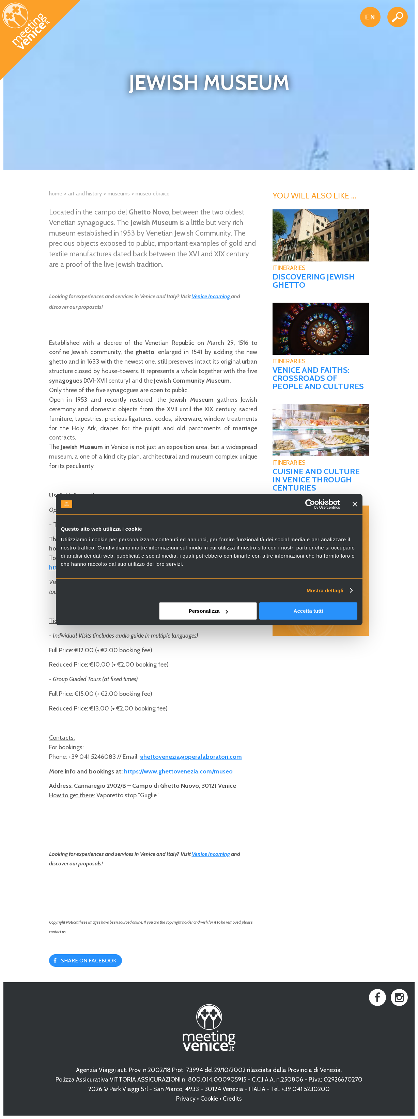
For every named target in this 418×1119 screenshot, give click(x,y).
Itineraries (289, 268)
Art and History (85, 193)
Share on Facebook (88, 960)
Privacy (186, 1098)
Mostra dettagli (325, 590)
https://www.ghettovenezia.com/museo (178, 771)
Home (55, 193)
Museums (119, 193)
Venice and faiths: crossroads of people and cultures (318, 378)
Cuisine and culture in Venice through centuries (316, 479)
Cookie (209, 1098)
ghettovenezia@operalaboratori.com (191, 757)
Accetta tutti (308, 611)
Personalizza (208, 611)
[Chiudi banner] (355, 504)
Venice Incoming (211, 296)
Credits (232, 1098)
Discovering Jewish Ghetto (314, 281)
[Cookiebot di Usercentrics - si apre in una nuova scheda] (310, 504)
